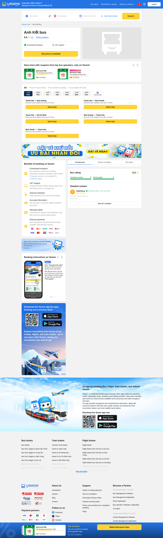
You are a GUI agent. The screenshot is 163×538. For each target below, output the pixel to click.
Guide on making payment (92, 490)
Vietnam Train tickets (59, 445)
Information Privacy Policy (91, 498)
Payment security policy (91, 501)
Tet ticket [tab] (129, 162)
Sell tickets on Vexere (109, 4)
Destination (62, 16)
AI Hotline (116, 509)
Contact (55, 501)
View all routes (81, 471)
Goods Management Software (124, 517)
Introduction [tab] (80, 162)
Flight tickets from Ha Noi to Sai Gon (95, 449)
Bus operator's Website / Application (126, 505)
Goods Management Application (124, 521)
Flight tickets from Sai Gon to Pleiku (95, 470)
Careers (55, 494)
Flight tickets (89, 440)
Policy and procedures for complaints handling (96, 506)
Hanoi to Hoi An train (59, 468)
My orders (94, 4)
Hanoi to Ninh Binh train (60, 460)
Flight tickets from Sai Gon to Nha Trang (94, 454)
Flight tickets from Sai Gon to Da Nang (96, 463)
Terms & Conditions (89, 494)
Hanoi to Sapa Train (59, 449)
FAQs (84, 511)
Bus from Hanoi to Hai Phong (32, 468)
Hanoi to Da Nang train (60, 453)
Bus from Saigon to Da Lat (31, 460)
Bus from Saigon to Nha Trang (32, 456)
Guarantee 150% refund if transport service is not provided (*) (36, 4)
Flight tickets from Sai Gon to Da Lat (95, 466)
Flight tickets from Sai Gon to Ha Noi (95, 459)
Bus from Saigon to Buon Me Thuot (34, 449)
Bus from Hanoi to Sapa (30, 464)
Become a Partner (127, 4)
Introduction (56, 490)
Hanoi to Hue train (58, 464)
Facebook (58, 512)
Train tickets (58, 440)
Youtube (58, 520)
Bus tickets (27, 440)
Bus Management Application (123, 497)
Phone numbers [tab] (104, 162)
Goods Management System (124, 513)
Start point (33, 16)
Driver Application (119, 501)
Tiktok (57, 516)
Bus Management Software (123, 493)
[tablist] (104, 162)
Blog (53, 498)
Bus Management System (123, 490)
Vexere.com (25, 24)
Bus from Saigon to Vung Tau (32, 453)
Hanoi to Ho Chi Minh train (61, 456)
